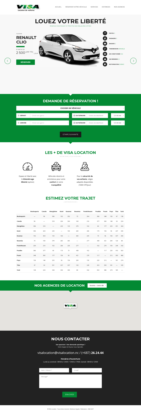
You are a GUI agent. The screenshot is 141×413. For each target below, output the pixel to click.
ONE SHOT (91, 409)
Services (94, 7)
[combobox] (49, 115)
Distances (106, 7)
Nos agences (119, 7)
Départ (23, 115)
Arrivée (23, 123)
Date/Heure (80, 115)
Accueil (58, 7)
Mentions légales (75, 409)
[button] (70, 306)
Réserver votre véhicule (76, 7)
